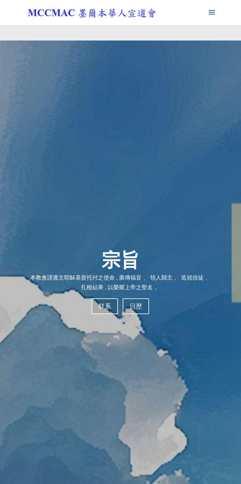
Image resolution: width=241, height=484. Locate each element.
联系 (105, 306)
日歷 (136, 306)
